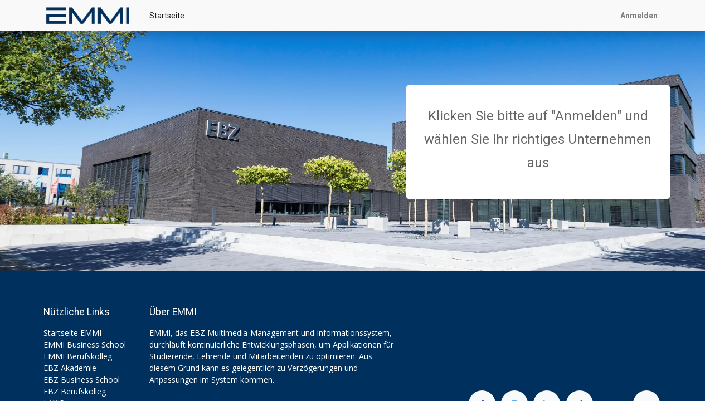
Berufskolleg (89, 356)
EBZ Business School (81, 379)
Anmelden (639, 15)
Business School (96, 344)
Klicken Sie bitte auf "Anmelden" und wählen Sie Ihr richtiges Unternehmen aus (537, 139)
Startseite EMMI (72, 332)
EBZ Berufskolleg (74, 391)
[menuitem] (167, 16)
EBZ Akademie (69, 368)
